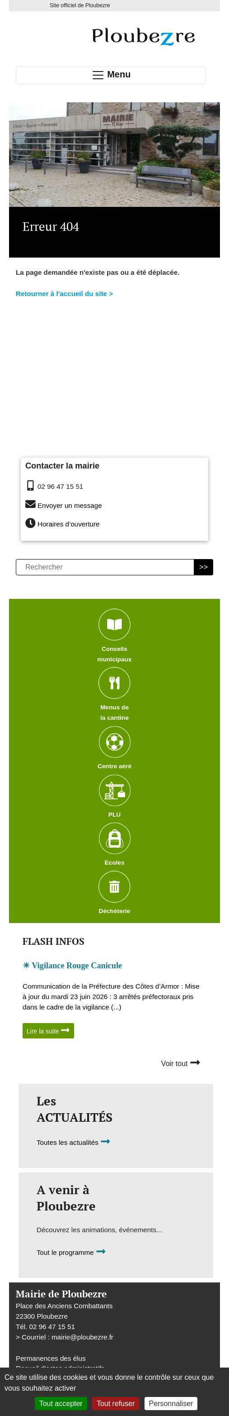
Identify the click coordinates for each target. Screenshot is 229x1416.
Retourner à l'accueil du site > (64, 293)
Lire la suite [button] (48, 1030)
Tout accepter (61, 1403)
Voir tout (181, 1062)
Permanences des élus (51, 1358)
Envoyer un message (69, 505)
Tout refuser (116, 1403)
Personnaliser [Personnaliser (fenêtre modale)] (171, 1403)
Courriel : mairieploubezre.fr (67, 1337)
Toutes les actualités (74, 1142)
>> (203, 567)
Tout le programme (71, 1252)
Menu (111, 75)
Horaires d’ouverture (68, 524)
